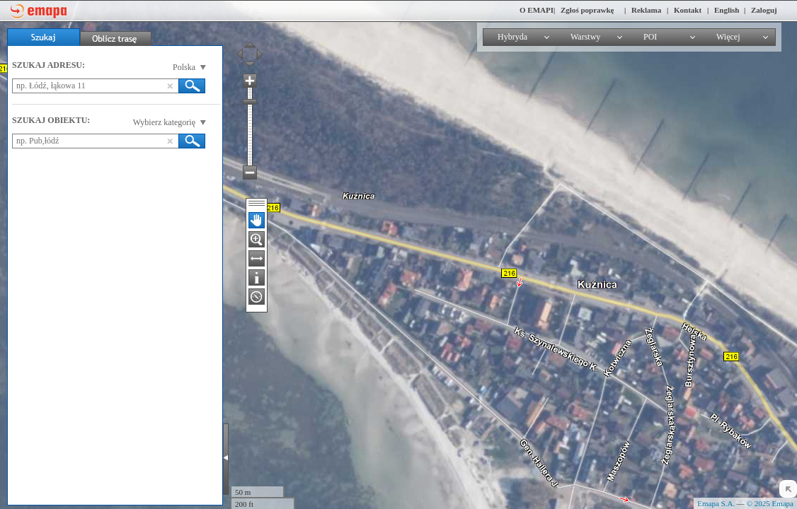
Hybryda (512, 37)
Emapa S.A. (716, 503)
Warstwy (585, 37)
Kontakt (687, 10)
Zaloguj (764, 10)
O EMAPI (537, 10)
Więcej (728, 37)
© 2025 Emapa (770, 503)
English (726, 10)
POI (650, 37)
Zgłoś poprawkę (587, 10)
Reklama (646, 10)
